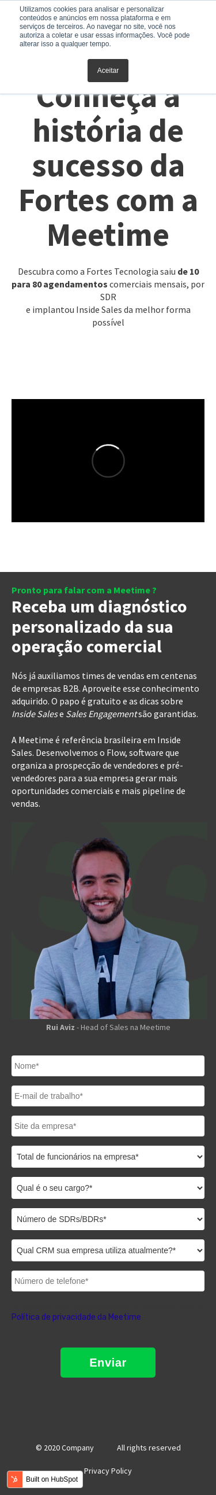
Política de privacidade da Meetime (76, 1317)
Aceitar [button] (108, 71)
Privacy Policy (108, 1471)
